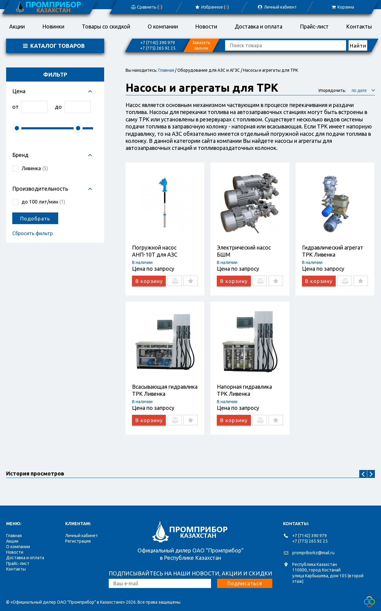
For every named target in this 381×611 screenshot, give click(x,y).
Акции (17, 26)
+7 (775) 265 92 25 (157, 48)
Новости (206, 26)
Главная (166, 70)
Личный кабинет (81, 535)
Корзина (342, 7)
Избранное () (211, 7)
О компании (163, 26)
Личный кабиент (277, 7)
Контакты (359, 26)
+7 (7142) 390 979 (157, 42)
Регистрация (78, 541)
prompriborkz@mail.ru (313, 552)
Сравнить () (146, 7)
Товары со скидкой (106, 26)
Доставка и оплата (258, 26)
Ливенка (34, 168)
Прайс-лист (314, 26)
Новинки (53, 26)
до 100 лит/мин (43, 201)
